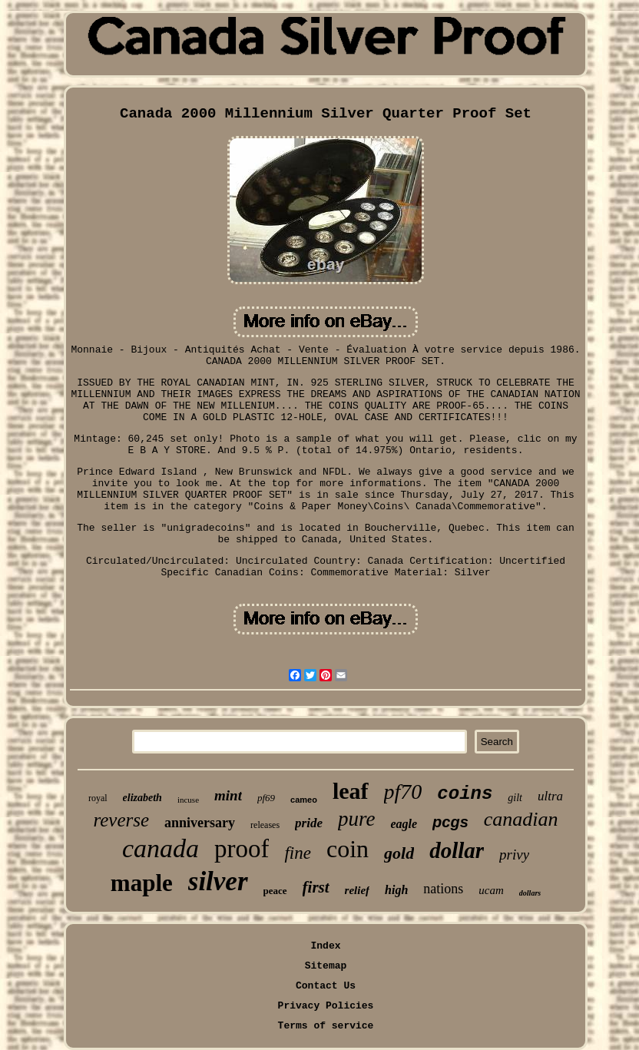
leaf (351, 790)
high (396, 889)
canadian (521, 819)
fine (297, 853)
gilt (515, 797)
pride (309, 823)
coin (347, 849)
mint (228, 795)
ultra (550, 796)
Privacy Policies (326, 1006)
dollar (456, 850)
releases (265, 825)
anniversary (199, 822)
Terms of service (326, 1026)
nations (443, 888)
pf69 (266, 797)
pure (357, 818)
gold (399, 853)
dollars (530, 893)
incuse (188, 799)
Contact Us (326, 986)
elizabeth (142, 797)
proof (241, 849)
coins (464, 793)
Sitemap (326, 966)
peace (275, 890)
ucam (491, 890)
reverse (121, 820)
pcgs (450, 821)
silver (218, 881)
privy (514, 854)
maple (142, 882)
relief (357, 890)
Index (325, 946)
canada (160, 848)
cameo (303, 799)
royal (98, 798)
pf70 (403, 791)
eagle (403, 823)
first (316, 887)
